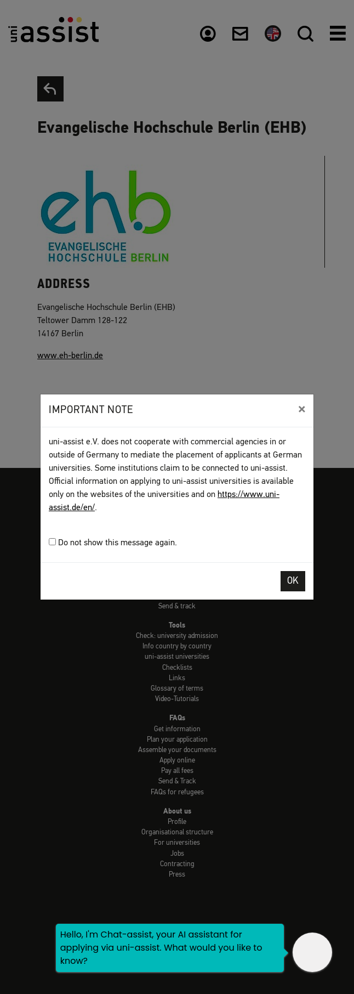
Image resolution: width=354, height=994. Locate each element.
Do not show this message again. (113, 542)
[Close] (301, 409)
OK (293, 581)
